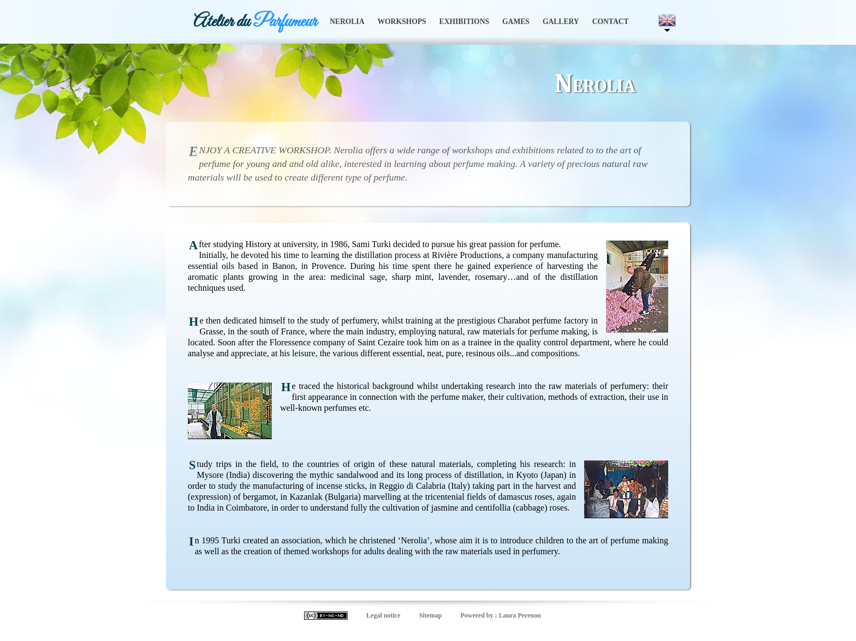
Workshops (401, 21)
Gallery (561, 21)
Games (516, 21)
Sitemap (430, 615)
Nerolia (347, 21)
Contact (610, 21)
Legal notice (383, 615)
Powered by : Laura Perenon (500, 615)
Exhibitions (464, 21)
